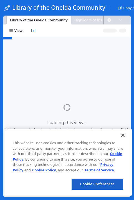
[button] (109, 20)
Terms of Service (99, 170)
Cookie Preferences (97, 183)
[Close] (123, 135)
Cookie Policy (44, 170)
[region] (68, 162)
